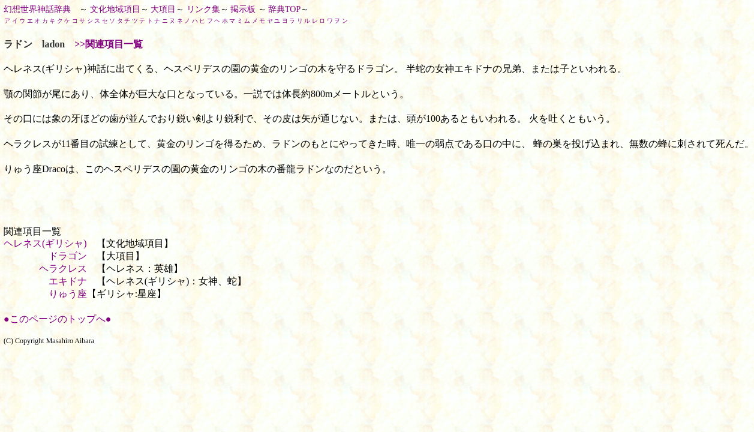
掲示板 (243, 9)
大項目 (163, 9)
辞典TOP (284, 9)
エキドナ (68, 281)
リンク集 (203, 9)
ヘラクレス (63, 268)
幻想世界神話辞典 (37, 9)
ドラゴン (68, 256)
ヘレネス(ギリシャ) (45, 243)
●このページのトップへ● (57, 319)
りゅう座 (68, 294)
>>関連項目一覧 (108, 44)
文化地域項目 (115, 9)
